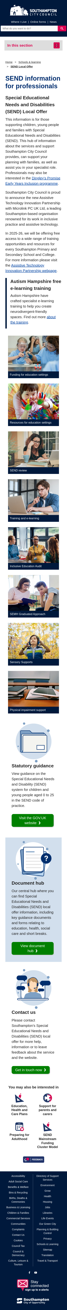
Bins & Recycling (18, 1192)
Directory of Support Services (47, 1178)
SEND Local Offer (22, 66)
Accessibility (18, 1176)
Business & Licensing (18, 1207)
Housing (47, 1201)
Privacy (47, 1238)
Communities (18, 1223)
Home (9, 62)
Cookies (18, 1240)
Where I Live (19, 21)
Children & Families (18, 1212)
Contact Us (18, 1234)
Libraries (47, 1212)
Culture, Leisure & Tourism (18, 1262)
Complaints (18, 1229)
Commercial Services (18, 1218)
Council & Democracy (18, 1253)
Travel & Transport (47, 1260)
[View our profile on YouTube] (35, 1272)
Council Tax (18, 1246)
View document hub (32, 948)
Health (47, 1196)
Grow (47, 1190)
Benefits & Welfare (18, 1187)
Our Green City (47, 1223)
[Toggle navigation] (57, 45)
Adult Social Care (18, 1181)
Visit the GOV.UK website (32, 820)
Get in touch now (28, 1070)
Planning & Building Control (47, 1231)
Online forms (38, 21)
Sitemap (47, 1249)
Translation (47, 1255)
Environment (48, 1185)
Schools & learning (29, 62)
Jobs (47, 1207)
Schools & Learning (47, 1244)
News (53, 21)
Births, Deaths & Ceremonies (18, 1200)
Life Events (47, 1218)
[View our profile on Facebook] (29, 1272)
